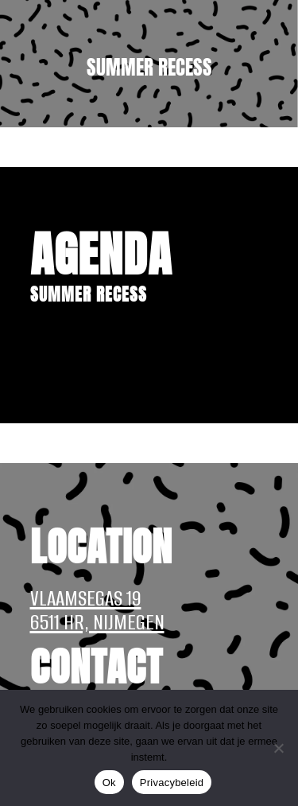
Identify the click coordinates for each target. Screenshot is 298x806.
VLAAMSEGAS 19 (85, 598)
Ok (109, 782)
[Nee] (278, 748)
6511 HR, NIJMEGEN (97, 622)
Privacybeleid (172, 782)
